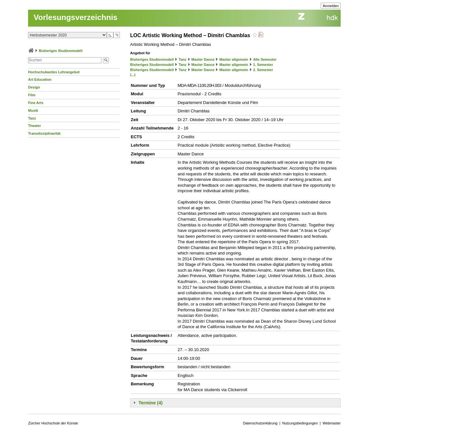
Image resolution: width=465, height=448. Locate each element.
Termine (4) (150, 402)
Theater (34, 126)
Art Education (39, 79)
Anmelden (331, 6)
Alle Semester (265, 59)
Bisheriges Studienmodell (60, 51)
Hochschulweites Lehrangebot (54, 72)
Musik (33, 110)
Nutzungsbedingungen (300, 423)
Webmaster (332, 423)
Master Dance (203, 59)
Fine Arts (35, 103)
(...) (133, 75)
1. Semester (263, 65)
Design (34, 87)
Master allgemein (233, 59)
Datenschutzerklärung (260, 423)
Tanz (32, 118)
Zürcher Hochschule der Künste (53, 423)
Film (32, 95)
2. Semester (263, 70)
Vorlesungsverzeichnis (76, 17)
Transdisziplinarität (44, 133)
